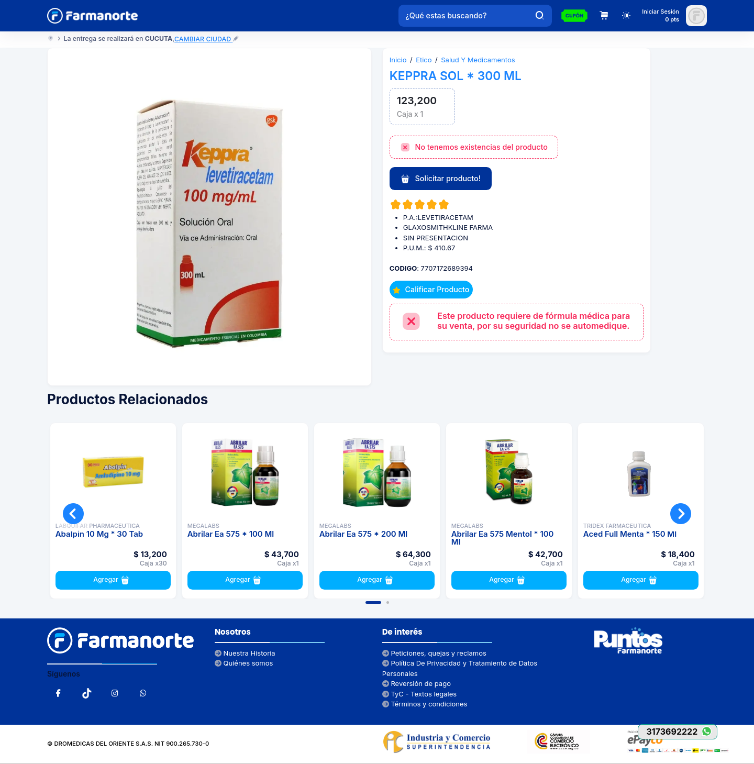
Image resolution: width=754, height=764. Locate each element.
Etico (423, 60)
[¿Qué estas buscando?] (463, 16)
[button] (373, 602)
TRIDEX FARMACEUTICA (617, 525)
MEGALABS (203, 525)
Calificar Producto (431, 289)
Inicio (398, 60)
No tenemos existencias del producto (474, 147)
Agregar (112, 580)
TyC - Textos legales (419, 694)
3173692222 (681, 731)
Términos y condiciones (425, 704)
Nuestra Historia (245, 653)
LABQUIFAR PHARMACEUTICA (98, 525)
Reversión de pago (416, 683)
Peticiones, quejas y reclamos (434, 653)
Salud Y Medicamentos (478, 60)
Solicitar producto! (440, 179)
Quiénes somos (244, 663)
